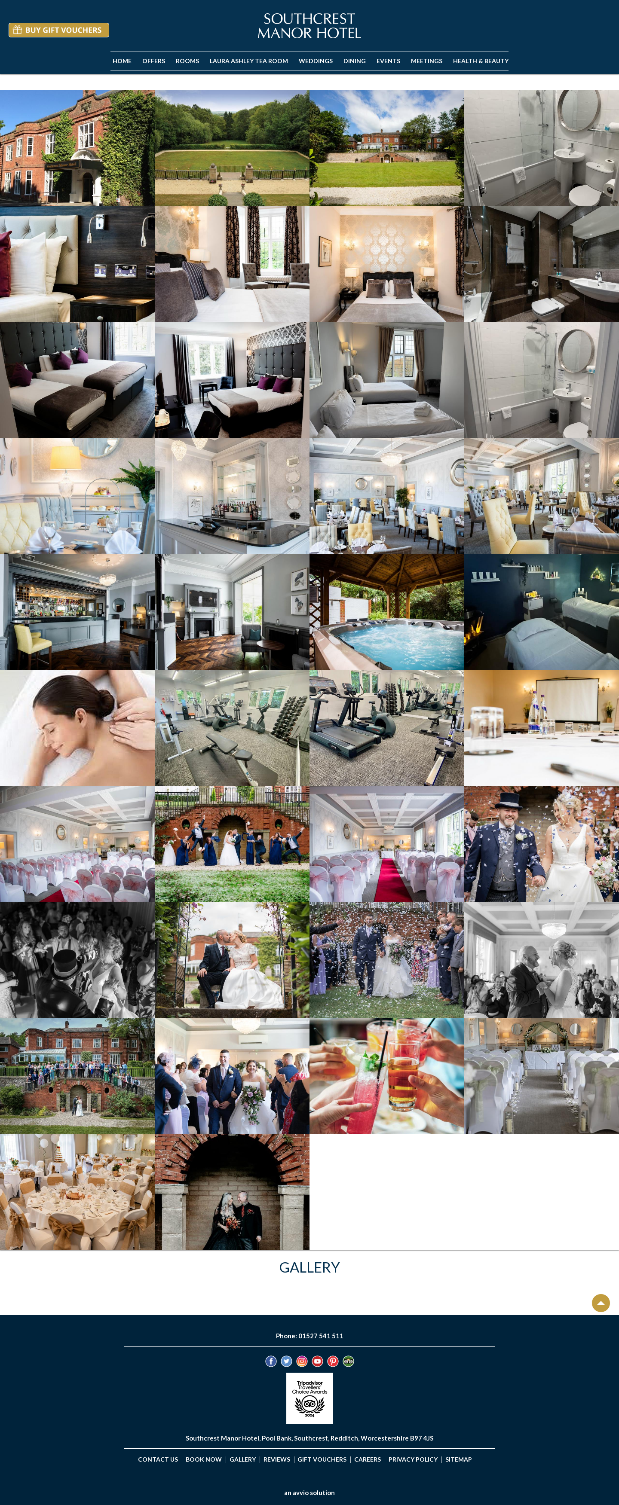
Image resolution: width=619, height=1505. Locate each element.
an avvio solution (309, 1492)
